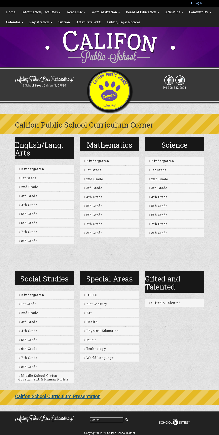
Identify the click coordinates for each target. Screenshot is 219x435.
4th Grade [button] (28, 205)
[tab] (44, 169)
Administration (106, 12)
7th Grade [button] (28, 232)
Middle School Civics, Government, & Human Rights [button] (43, 377)
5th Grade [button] (27, 214)
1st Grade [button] (27, 178)
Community (200, 12)
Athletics (174, 12)
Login (196, 3)
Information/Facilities (41, 12)
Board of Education (142, 12)
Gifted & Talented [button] (164, 303)
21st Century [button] (95, 304)
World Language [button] (98, 358)
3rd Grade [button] (27, 196)
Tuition (64, 22)
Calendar (14, 22)
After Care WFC (88, 22)
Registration (40, 22)
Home (10, 12)
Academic (76, 12)
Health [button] (90, 322)
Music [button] (90, 340)
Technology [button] (94, 348)
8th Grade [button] (27, 241)
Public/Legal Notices (123, 22)
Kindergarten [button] (31, 169)
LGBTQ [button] (90, 295)
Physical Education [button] (101, 331)
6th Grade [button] (27, 223)
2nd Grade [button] (28, 187)
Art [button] (87, 313)
